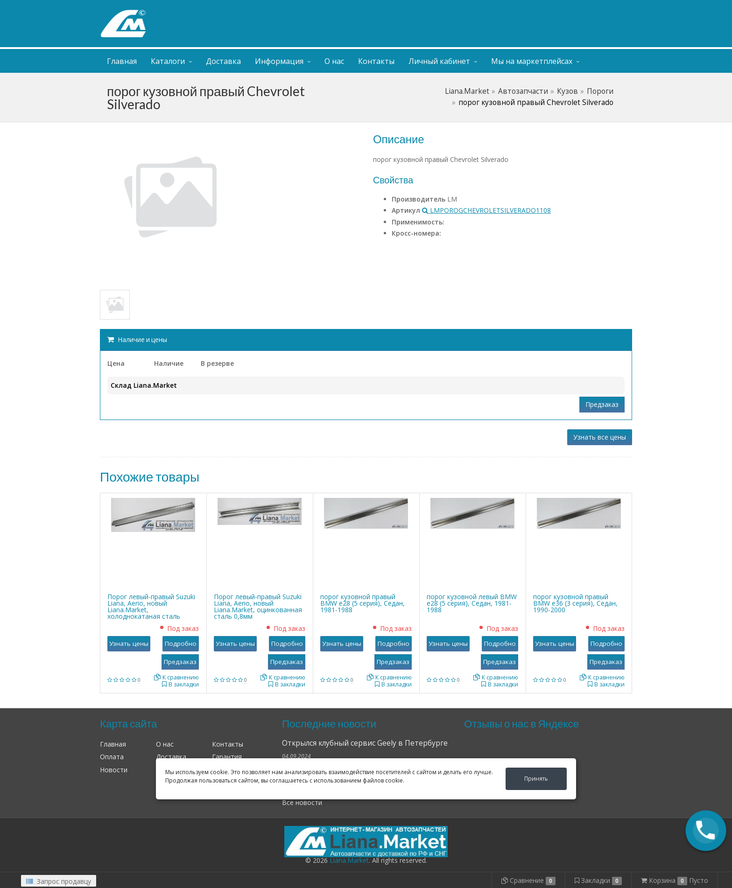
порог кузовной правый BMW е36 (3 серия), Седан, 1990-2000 (575, 603)
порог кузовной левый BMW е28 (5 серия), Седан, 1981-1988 (472, 603)
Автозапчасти (523, 91)
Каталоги (168, 61)
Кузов (567, 91)
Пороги (600, 91)
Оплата (112, 756)
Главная (122, 61)
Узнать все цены (599, 437)
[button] (706, 830)
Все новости (302, 802)
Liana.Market (467, 91)
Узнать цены (128, 643)
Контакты (376, 61)
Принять (536, 779)
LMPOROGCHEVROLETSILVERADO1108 (486, 210)
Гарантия (227, 756)
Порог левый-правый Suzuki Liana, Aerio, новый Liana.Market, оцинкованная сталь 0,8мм (258, 606)
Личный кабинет (575, 8)
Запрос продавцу (58, 881)
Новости (113, 769)
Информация (279, 61)
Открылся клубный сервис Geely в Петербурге (365, 743)
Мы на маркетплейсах (531, 61)
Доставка (223, 61)
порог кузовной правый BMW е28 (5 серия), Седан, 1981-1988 (362, 603)
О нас (334, 61)
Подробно (181, 643)
